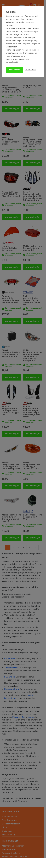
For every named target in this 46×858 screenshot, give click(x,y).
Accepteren (14, 69)
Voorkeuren (30, 69)
